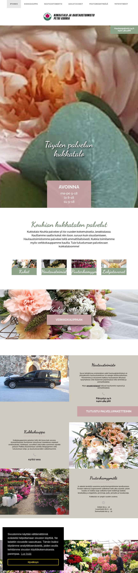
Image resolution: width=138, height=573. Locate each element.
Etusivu (14, 4)
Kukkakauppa (31, 4)
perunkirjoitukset (93, 386)
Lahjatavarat (75, 4)
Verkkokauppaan (69, 319)
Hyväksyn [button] (33, 562)
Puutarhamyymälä (98, 4)
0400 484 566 (124, 30)
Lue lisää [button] (26, 553)
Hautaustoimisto (53, 4)
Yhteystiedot (121, 4)
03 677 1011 (34, 459)
